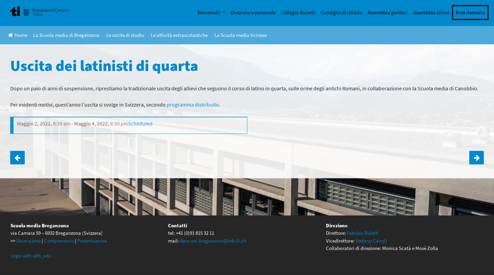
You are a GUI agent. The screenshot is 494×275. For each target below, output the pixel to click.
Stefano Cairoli (371, 240)
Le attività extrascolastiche (179, 35)
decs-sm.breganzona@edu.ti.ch (213, 240)
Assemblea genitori (388, 12)
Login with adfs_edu (31, 256)
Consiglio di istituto (341, 12)
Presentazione (92, 240)
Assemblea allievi (431, 12)
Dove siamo (28, 240)
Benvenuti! (209, 12)
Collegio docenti (298, 12)
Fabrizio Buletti (363, 233)
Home (17, 35)
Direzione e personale (253, 12)
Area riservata (470, 12)
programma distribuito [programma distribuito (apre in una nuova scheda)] (193, 104)
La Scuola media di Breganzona (66, 35)
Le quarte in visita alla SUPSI (17, 157)
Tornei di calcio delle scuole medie (476, 157)
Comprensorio (59, 240)
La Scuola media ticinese (240, 35)
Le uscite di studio (125, 35)
